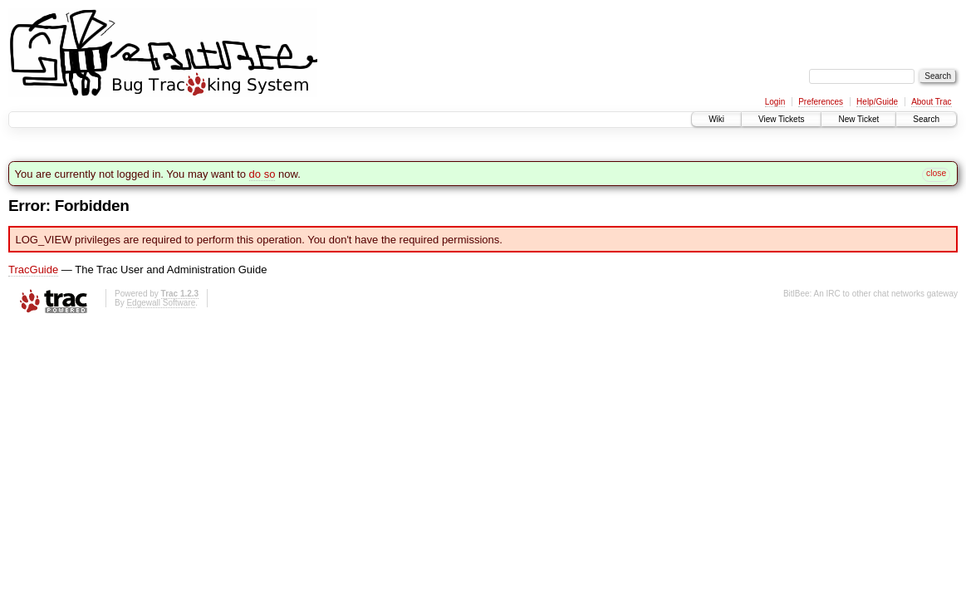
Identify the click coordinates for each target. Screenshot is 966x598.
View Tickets (781, 119)
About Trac (931, 101)
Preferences (820, 101)
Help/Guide (877, 101)
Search (926, 119)
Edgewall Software (160, 302)
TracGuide (33, 269)
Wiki (716, 119)
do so (262, 174)
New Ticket (858, 119)
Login (775, 101)
